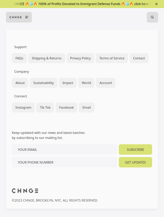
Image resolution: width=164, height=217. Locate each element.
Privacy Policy (80, 58)
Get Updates (135, 162)
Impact (67, 82)
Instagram (23, 107)
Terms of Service (111, 58)
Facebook (66, 107)
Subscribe (135, 149)
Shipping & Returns (47, 58)
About (20, 82)
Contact (139, 58)
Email (86, 107)
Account (106, 82)
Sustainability (43, 82)
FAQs (19, 58)
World (86, 82)
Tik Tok (45, 107)
